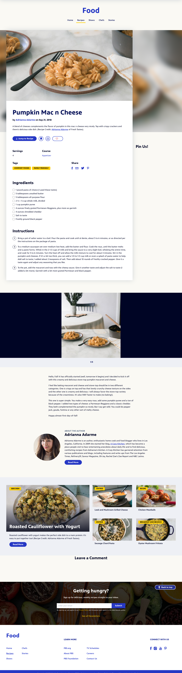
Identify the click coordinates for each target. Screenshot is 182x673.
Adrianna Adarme (25, 119)
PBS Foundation (71, 658)
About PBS (68, 653)
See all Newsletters (91, 616)
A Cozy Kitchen (117, 444)
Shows (92, 20)
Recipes (80, 20)
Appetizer (46, 155)
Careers (90, 653)
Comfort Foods (21, 168)
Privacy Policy (83, 610)
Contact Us (92, 658)
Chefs (101, 20)
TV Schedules (93, 648)
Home (70, 20)
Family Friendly (41, 168)
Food (91, 10)
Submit (118, 605)
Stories (111, 20)
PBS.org (67, 648)
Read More (73, 462)
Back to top (165, 587)
